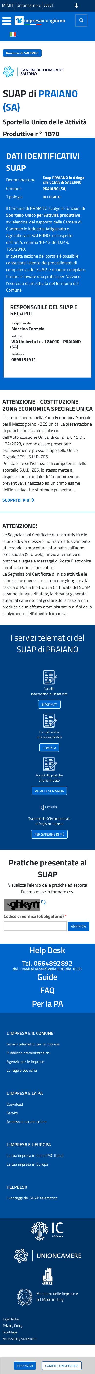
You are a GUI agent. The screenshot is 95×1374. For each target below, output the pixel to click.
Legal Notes (11, 1318)
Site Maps (10, 1332)
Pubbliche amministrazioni (28, 1053)
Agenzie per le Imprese (25, 1061)
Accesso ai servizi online (27, 1121)
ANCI (48, 5)
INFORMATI (25, 1365)
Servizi (12, 1113)
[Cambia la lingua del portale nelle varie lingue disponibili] (13, 34)
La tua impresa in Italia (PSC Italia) (35, 1155)
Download (15, 1104)
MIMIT (7, 5)
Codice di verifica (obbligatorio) (35, 916)
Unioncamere (28, 5)
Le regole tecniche (22, 1070)
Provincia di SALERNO (22, 52)
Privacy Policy (12, 1325)
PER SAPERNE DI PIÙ (49, 834)
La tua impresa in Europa (27, 1164)
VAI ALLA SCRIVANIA (49, 791)
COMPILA (49, 747)
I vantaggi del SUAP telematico (32, 1198)
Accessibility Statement (20, 1338)
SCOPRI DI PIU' (18, 500)
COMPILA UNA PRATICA (61, 1365)
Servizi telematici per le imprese (33, 1044)
